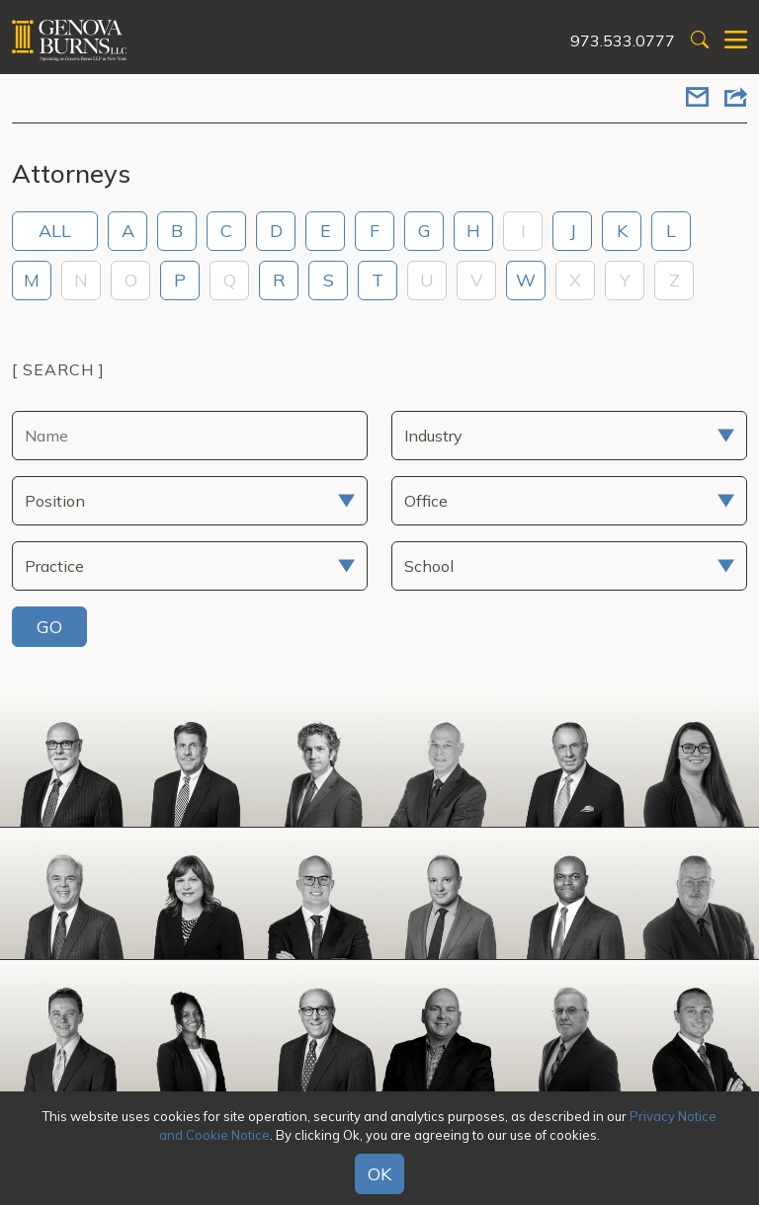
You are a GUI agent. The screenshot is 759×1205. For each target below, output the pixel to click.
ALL (55, 230)
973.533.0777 (622, 40)
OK (379, 1174)
